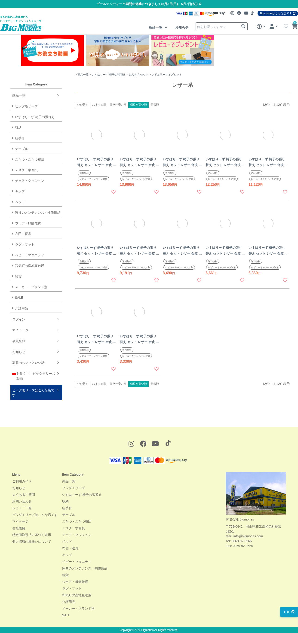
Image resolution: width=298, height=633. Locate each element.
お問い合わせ (22, 501)
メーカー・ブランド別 (31, 287)
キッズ (20, 191)
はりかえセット (138, 74)
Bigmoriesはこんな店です (277, 13)
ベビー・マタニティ (29, 255)
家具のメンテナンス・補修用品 (37, 212)
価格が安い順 (118, 104)
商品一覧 (155, 27)
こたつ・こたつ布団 (29, 159)
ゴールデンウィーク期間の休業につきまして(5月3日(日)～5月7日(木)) (148, 4)
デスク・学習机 (26, 170)
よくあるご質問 (23, 494)
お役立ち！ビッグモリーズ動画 (33, 375)
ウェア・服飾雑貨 (28, 223)
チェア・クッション (29, 181)
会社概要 (18, 528)
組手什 (20, 138)
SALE (19, 297)
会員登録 (18, 341)
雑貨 (18, 276)
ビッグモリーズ (26, 106)
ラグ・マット (24, 244)
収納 (18, 127)
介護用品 (21, 308)
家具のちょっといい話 (28, 363)
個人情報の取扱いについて (31, 541)
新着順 (155, 104)
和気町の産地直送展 (29, 266)
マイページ (20, 330)
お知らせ (182, 27)
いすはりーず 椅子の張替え (35, 117)
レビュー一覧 (22, 508)
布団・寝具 (23, 234)
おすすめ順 (99, 104)
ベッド (20, 202)
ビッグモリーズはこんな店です (33, 392)
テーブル (21, 149)
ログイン (18, 319)
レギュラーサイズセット (166, 74)
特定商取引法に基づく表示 (31, 535)
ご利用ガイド (22, 481)
